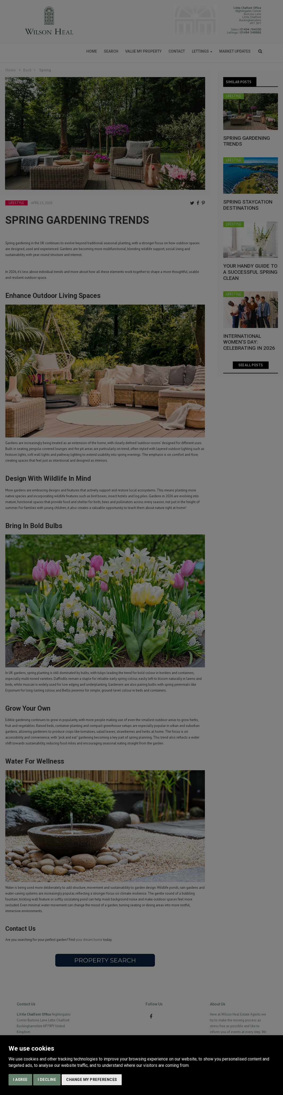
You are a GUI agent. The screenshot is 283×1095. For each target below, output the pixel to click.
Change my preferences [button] (91, 1079)
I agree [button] (20, 1079)
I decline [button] (47, 1079)
